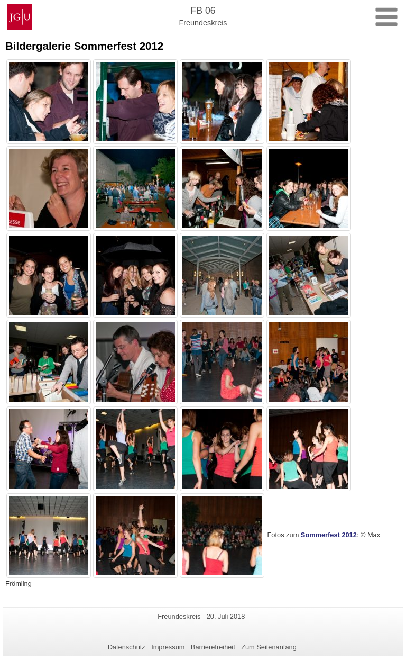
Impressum (167, 647)
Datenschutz (126, 647)
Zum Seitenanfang (269, 647)
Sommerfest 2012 (329, 535)
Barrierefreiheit (213, 647)
